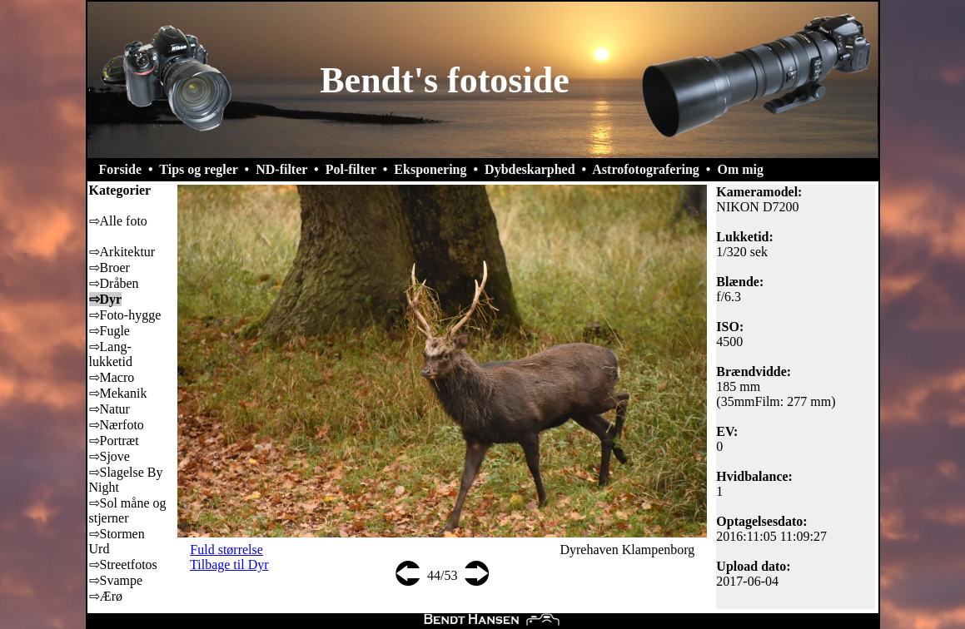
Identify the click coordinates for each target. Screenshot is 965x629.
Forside (120, 169)
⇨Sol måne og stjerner (128, 510)
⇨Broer (109, 267)
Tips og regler (198, 169)
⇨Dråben (114, 283)
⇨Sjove (109, 456)
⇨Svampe (116, 580)
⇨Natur (109, 409)
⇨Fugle (109, 331)
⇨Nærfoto (116, 425)
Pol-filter (351, 169)
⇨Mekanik (118, 393)
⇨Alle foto (118, 221)
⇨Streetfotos (123, 564)
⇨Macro (112, 377)
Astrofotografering (645, 169)
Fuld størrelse (226, 549)
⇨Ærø (106, 596)
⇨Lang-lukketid (110, 354)
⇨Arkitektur (122, 252)
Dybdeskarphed (530, 169)
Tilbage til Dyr (229, 564)
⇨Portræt (114, 440)
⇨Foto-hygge (125, 315)
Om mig (740, 169)
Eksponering (430, 169)
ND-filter (281, 169)
